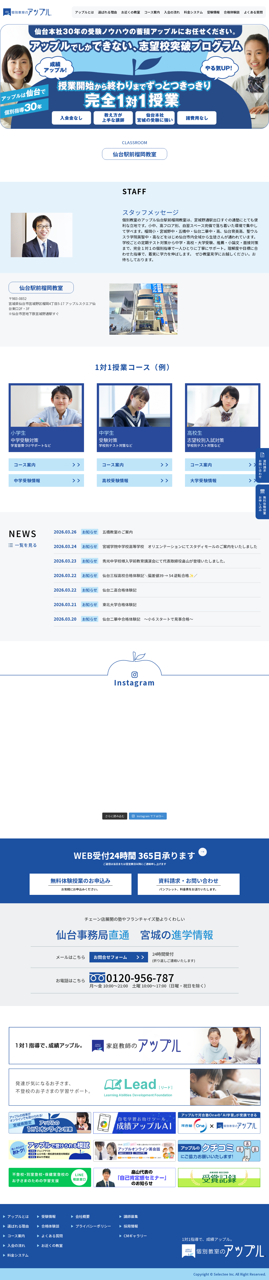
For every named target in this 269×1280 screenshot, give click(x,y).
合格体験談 (232, 12)
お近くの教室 (130, 12)
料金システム (193, 12)
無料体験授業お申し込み (262, 505)
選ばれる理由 (107, 12)
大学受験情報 (203, 480)
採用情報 (131, 1226)
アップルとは (84, 12)
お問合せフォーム (110, 957)
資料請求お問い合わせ (262, 468)
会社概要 (82, 1216)
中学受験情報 (27, 480)
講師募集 (131, 1216)
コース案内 (152, 12)
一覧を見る (26, 545)
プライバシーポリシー (93, 1226)
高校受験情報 (115, 480)
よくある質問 (253, 12)
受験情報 (213, 12)
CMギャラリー (135, 1235)
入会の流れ (172, 12)
